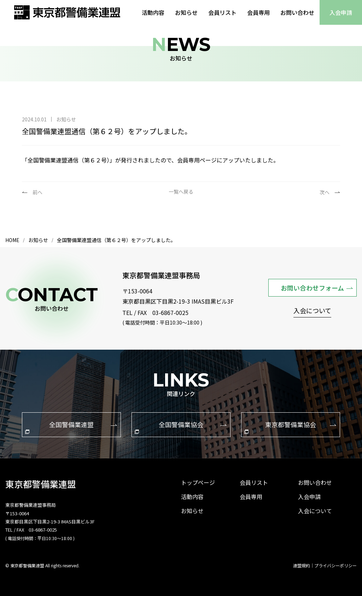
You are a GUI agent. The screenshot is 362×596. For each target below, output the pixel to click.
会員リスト (222, 12)
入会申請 (340, 12)
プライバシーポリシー (335, 565)
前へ (37, 192)
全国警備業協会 (181, 427)
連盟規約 (301, 565)
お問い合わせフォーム (317, 287)
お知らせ (186, 12)
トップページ (198, 482)
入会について (312, 311)
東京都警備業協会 (290, 427)
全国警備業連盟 (71, 427)
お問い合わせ (297, 12)
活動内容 (153, 12)
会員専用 (258, 12)
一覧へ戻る (181, 192)
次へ (324, 192)
